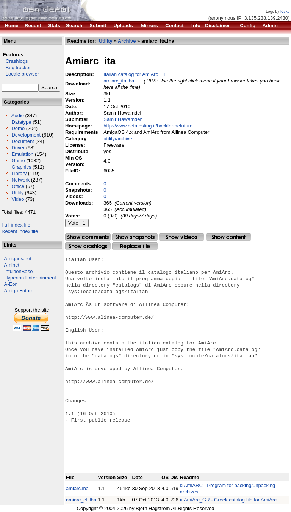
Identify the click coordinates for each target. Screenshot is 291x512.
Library (19, 173)
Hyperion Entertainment (30, 278)
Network (20, 180)
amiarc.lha (77, 488)
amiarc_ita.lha (118, 81)
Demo (18, 128)
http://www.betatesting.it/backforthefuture (147, 126)
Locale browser (20, 74)
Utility (17, 192)
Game (18, 160)
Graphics (21, 167)
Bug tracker (16, 67)
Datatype (21, 122)
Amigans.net (17, 258)
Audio (17, 115)
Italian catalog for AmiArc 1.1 (134, 74)
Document (22, 141)
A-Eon (11, 284)
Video (17, 199)
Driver (18, 147)
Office (17, 186)
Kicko (284, 11)
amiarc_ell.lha (81, 500)
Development (26, 135)
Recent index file (20, 231)
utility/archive (117, 138)
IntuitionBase (18, 271)
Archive (127, 41)
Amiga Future (19, 290)
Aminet (11, 265)
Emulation (22, 154)
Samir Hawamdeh (122, 119)
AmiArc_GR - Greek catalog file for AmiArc (230, 500)
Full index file (16, 225)
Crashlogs (15, 61)
